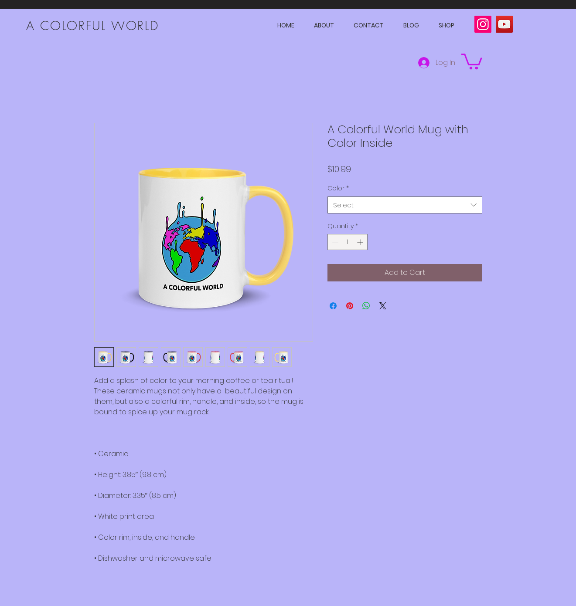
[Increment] (360, 242)
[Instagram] (482, 24)
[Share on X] (383, 306)
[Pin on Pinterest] (349, 306)
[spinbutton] (347, 242)
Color (338, 188)
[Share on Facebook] (333, 306)
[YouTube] (504, 24)
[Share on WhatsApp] (366, 306)
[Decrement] (334, 242)
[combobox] (404, 204)
